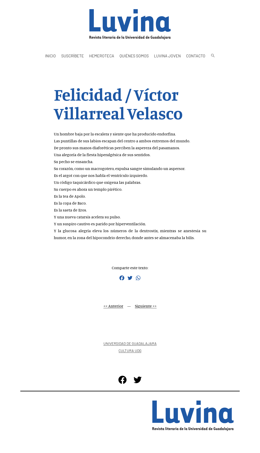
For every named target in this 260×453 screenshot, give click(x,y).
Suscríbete (72, 55)
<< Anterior (113, 305)
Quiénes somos (134, 55)
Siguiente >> (146, 305)
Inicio (50, 55)
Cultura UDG (130, 350)
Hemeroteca (101, 55)
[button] (212, 56)
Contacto (195, 55)
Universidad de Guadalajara (130, 343)
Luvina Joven (167, 55)
